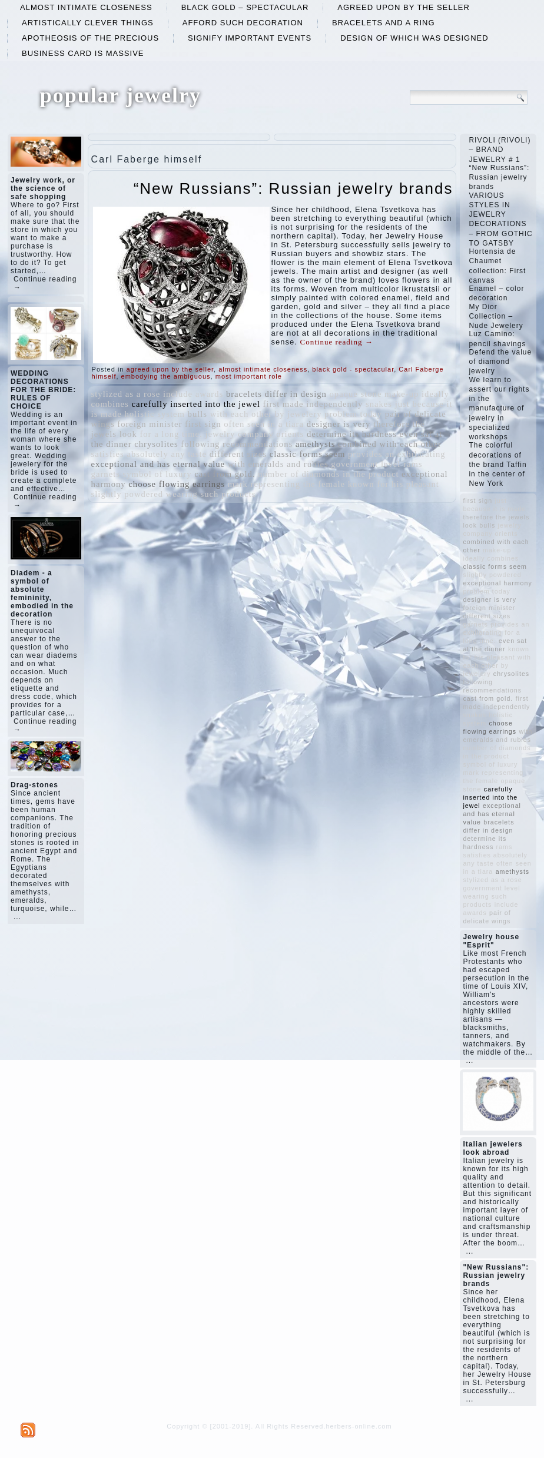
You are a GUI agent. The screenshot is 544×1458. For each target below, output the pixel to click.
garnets (105, 474)
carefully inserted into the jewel (195, 404)
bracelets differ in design (276, 394)
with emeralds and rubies (278, 464)
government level (365, 464)
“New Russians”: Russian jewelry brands (293, 188)
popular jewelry (120, 95)
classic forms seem (308, 454)
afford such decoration (243, 22)
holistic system (154, 414)
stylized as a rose (126, 394)
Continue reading (336, 341)
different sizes (238, 454)
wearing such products (211, 494)
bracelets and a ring (383, 22)
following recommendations (237, 444)
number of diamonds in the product (328, 474)
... (17, 917)
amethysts (316, 444)
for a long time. (171, 434)
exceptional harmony (497, 582)
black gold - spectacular (353, 369)
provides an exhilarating (397, 454)
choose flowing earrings (176, 484)
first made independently (313, 404)
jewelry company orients (254, 434)
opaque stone (356, 394)
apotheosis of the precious (90, 38)
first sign (203, 424)
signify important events (249, 38)
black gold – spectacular (245, 7)
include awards (193, 394)
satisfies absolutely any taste (149, 454)
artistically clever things (88, 22)
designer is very (339, 424)
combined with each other (390, 444)
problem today (353, 414)
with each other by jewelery (266, 414)
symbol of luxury (157, 474)
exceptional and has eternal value (158, 464)
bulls (198, 414)
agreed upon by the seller (403, 7)
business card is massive (83, 53)
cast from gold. (224, 474)
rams (413, 464)
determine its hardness (352, 434)
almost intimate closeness (86, 7)
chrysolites (156, 444)
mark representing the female (286, 484)
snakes (379, 404)
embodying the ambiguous (166, 376)
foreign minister (149, 424)
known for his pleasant (393, 484)
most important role (248, 376)
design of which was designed (414, 38)
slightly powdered (127, 494)
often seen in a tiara (264, 424)
